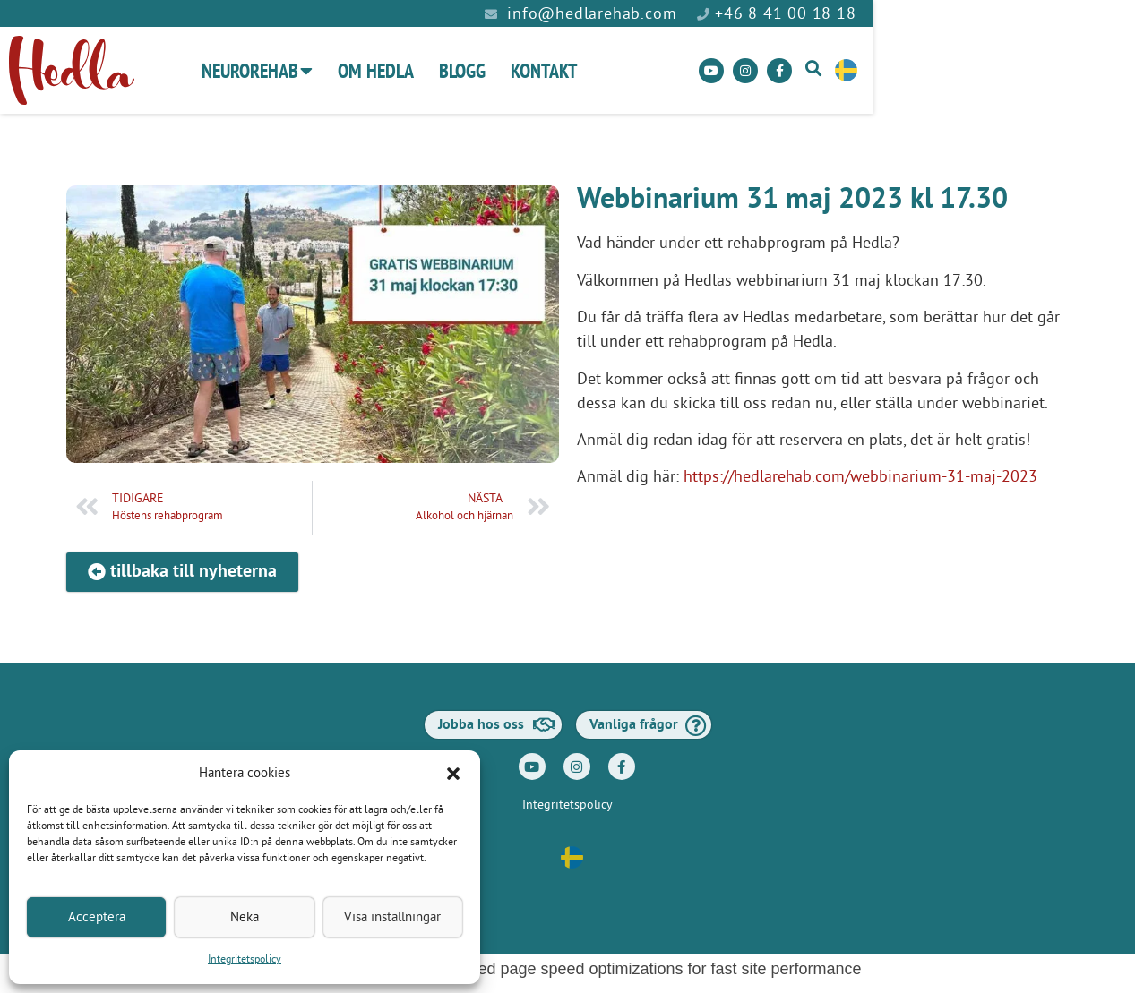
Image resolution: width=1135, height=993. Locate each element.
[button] (453, 774)
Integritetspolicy (244, 959)
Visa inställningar (392, 917)
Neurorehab (380, 71)
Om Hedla (499, 70)
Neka (244, 917)
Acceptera (96, 917)
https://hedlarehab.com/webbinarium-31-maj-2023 (860, 477)
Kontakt (667, 70)
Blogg (586, 70)
